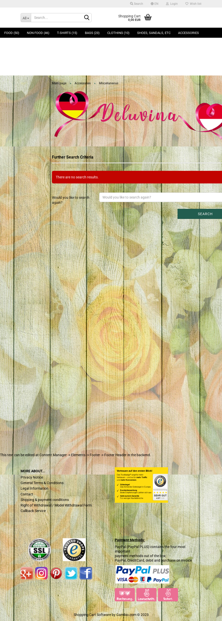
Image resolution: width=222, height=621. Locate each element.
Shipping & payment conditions (45, 500)
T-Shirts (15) (67, 33)
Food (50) (11, 33)
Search (136, 4)
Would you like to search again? (70, 200)
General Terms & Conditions (42, 483)
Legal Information (34, 488)
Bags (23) (92, 33)
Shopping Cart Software (92, 615)
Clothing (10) (118, 33)
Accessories (188, 33)
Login (172, 4)
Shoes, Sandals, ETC (154, 33)
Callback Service (33, 511)
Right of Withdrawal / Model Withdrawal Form (56, 505)
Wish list (193, 4)
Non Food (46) (38, 33)
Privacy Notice (32, 477)
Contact (27, 494)
